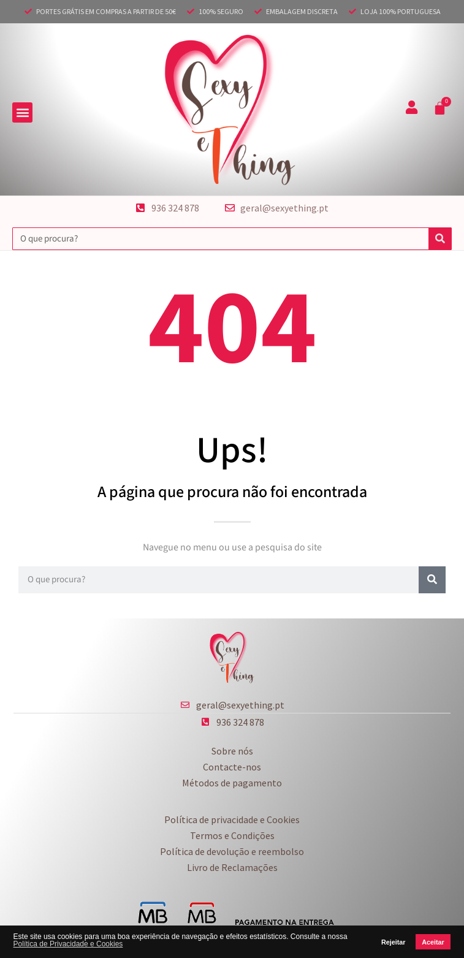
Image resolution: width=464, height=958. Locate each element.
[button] (22, 112)
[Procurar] (439, 238)
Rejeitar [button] (393, 942)
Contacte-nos (232, 767)
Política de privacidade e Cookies (232, 819)
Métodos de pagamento (232, 783)
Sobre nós (232, 751)
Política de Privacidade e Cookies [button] (68, 944)
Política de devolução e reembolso (232, 851)
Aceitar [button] (433, 942)
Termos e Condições (232, 835)
